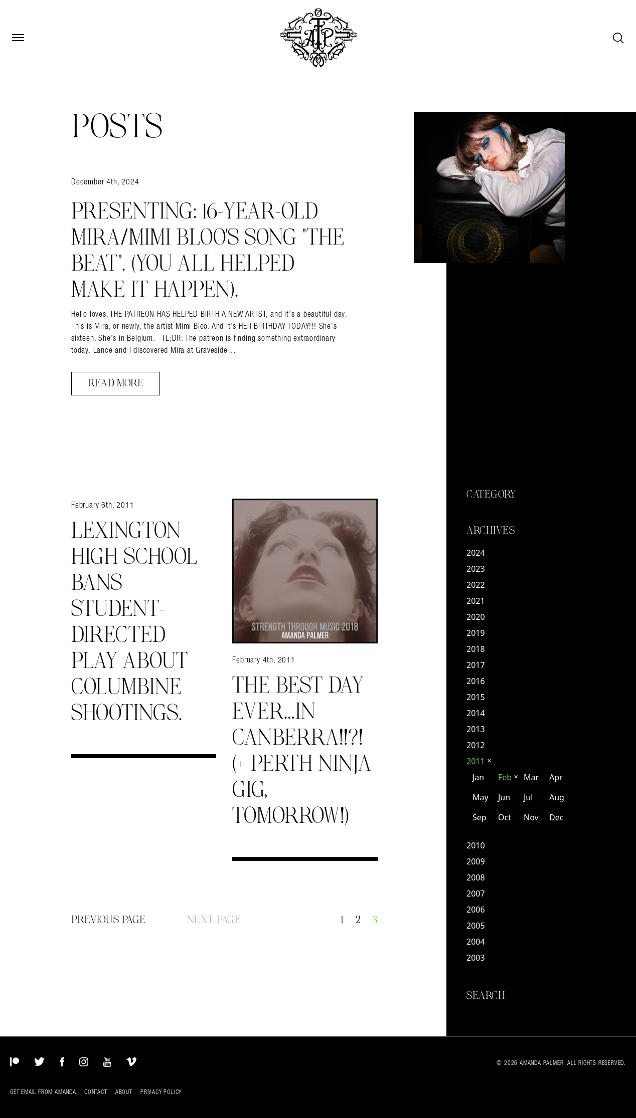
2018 (475, 648)
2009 (475, 861)
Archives (490, 531)
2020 (475, 616)
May (480, 797)
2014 (475, 713)
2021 (475, 600)
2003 (475, 957)
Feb (508, 777)
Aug (556, 797)
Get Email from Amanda (43, 1091)
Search (485, 996)
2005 (475, 925)
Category (491, 495)
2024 (475, 552)
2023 (475, 568)
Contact (95, 1091)
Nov (531, 817)
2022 (475, 584)
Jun (504, 797)
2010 (475, 845)
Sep (479, 817)
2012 (475, 745)
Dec (556, 817)
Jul (528, 797)
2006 (475, 909)
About (123, 1091)
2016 (475, 681)
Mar (531, 777)
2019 (475, 632)
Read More (115, 383)
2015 (475, 697)
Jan (478, 777)
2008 (475, 877)
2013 (475, 729)
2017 (475, 664)
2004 (475, 941)
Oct (504, 817)
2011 (479, 761)
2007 (475, 893)
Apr (556, 777)
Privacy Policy (161, 1091)
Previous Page (108, 920)
